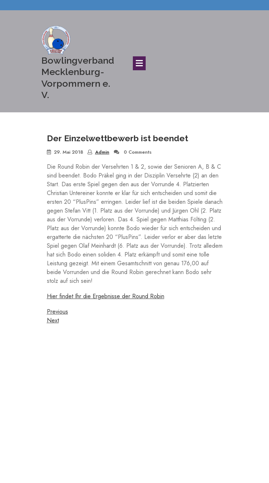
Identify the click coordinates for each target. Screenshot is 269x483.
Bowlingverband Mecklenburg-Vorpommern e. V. (77, 77)
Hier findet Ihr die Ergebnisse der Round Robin (105, 296)
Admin (102, 152)
